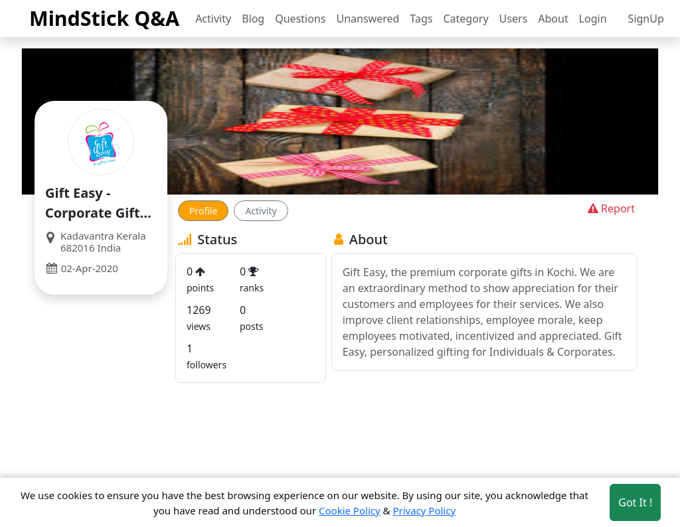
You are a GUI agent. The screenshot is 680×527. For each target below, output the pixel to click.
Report (610, 208)
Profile (203, 210)
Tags (421, 18)
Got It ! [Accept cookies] (635, 502)
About (553, 18)
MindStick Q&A (104, 18)
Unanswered (367, 18)
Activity (213, 18)
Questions (300, 18)
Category (465, 18)
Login (593, 18)
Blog (253, 18)
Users (513, 18)
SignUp (646, 18)
